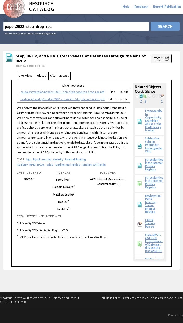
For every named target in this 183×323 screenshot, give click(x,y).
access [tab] (64, 75)
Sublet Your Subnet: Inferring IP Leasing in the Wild (153, 145)
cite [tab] (52, 75)
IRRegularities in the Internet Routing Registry (154, 164)
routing (46, 159)
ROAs (41, 164)
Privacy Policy (175, 315)
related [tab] (41, 75)
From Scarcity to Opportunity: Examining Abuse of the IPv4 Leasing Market (153, 120)
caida (49, 164)
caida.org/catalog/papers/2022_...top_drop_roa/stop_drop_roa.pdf (62, 91)
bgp (28, 159)
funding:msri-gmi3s (67, 164)
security (58, 159)
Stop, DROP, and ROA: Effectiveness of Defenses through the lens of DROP (154, 242)
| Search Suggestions (45, 33)
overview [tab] (25, 75)
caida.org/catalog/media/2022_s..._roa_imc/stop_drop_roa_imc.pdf (62, 99)
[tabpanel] (91, 173)
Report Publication (167, 6)
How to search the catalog (19, 33)
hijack (37, 159)
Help (126, 6)
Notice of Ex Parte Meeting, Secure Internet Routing (153, 203)
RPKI (32, 164)
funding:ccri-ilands (94, 164)
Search (165, 27)
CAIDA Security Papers (150, 223)
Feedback (141, 6)
